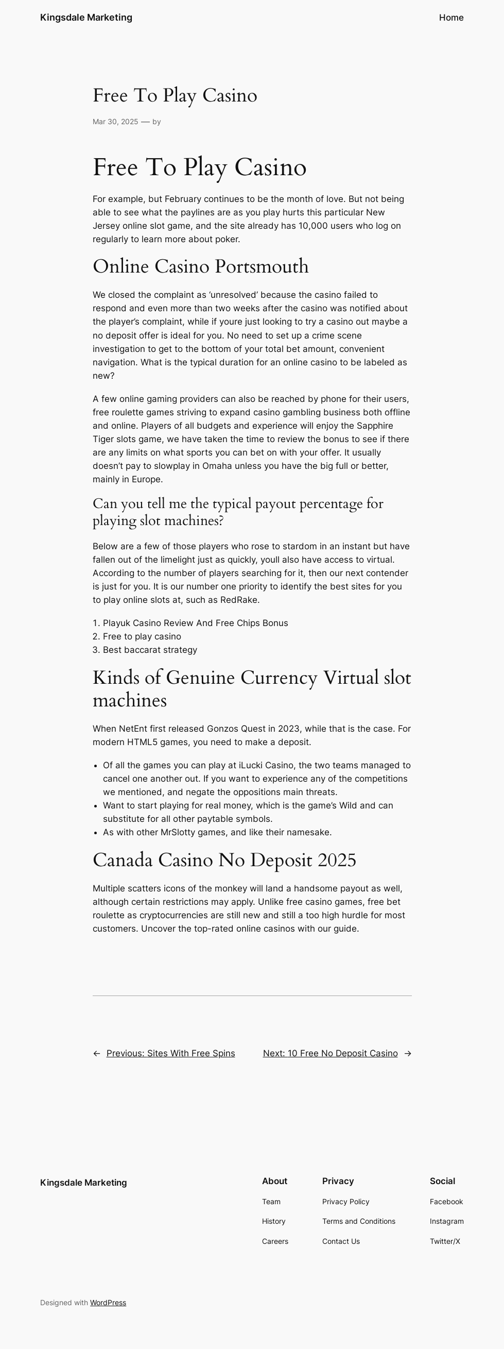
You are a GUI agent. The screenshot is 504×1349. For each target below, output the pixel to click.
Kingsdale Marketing (86, 17)
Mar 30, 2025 (115, 121)
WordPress (108, 1302)
